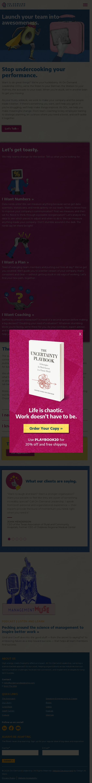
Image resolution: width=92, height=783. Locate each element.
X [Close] (80, 333)
